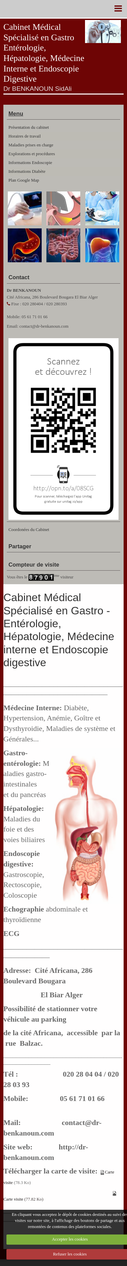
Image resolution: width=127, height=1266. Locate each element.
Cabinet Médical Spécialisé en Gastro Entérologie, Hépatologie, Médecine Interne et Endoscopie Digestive (43, 53)
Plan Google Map (23, 180)
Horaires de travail (24, 136)
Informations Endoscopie (30, 162)
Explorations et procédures (31, 153)
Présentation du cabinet (28, 127)
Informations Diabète (26, 171)
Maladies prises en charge (30, 145)
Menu (15, 113)
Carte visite (13, 1199)
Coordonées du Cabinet (28, 529)
